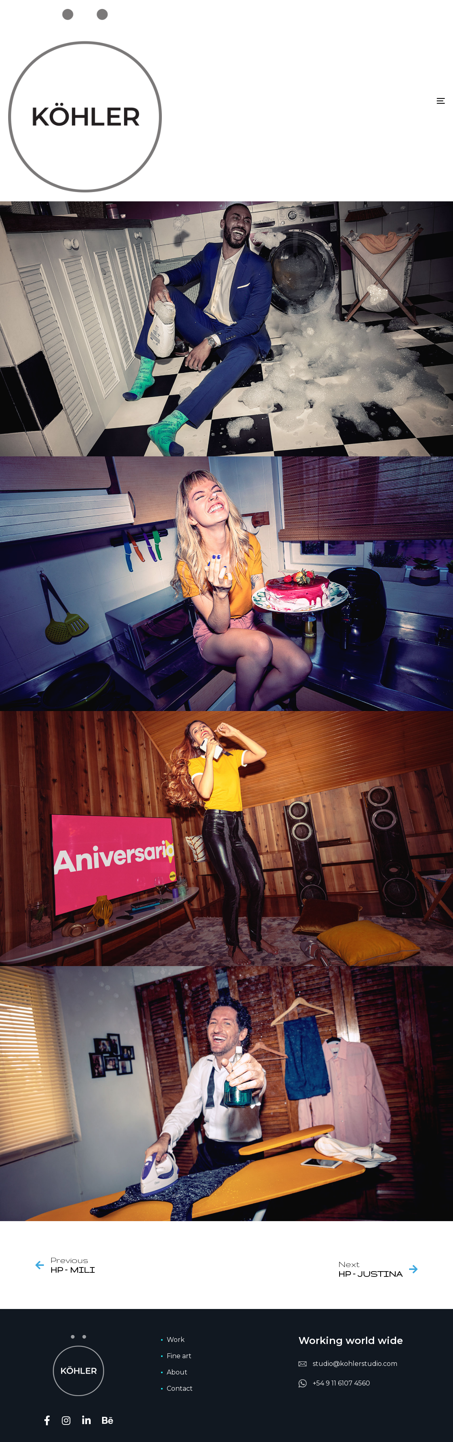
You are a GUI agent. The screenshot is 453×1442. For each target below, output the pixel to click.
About (177, 1372)
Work (176, 1340)
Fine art (179, 1356)
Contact (180, 1388)
